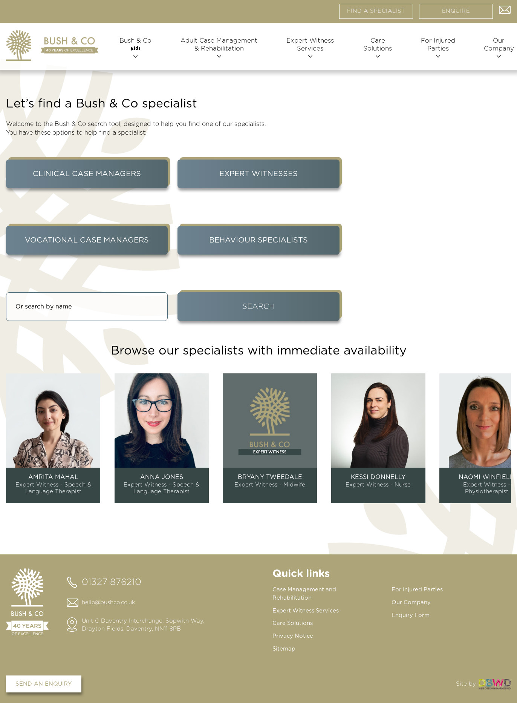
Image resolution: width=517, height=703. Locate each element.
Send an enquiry (43, 682)
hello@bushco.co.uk (109, 602)
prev (8, 435)
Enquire (456, 13)
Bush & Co (135, 51)
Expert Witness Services (308, 52)
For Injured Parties (435, 52)
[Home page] (52, 48)
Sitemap (284, 647)
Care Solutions (375, 52)
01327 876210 (111, 582)
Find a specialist (376, 13)
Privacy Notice (293, 635)
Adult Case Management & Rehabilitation (218, 52)
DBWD (495, 682)
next (508, 435)
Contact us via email (505, 11)
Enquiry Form (411, 614)
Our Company (494, 52)
